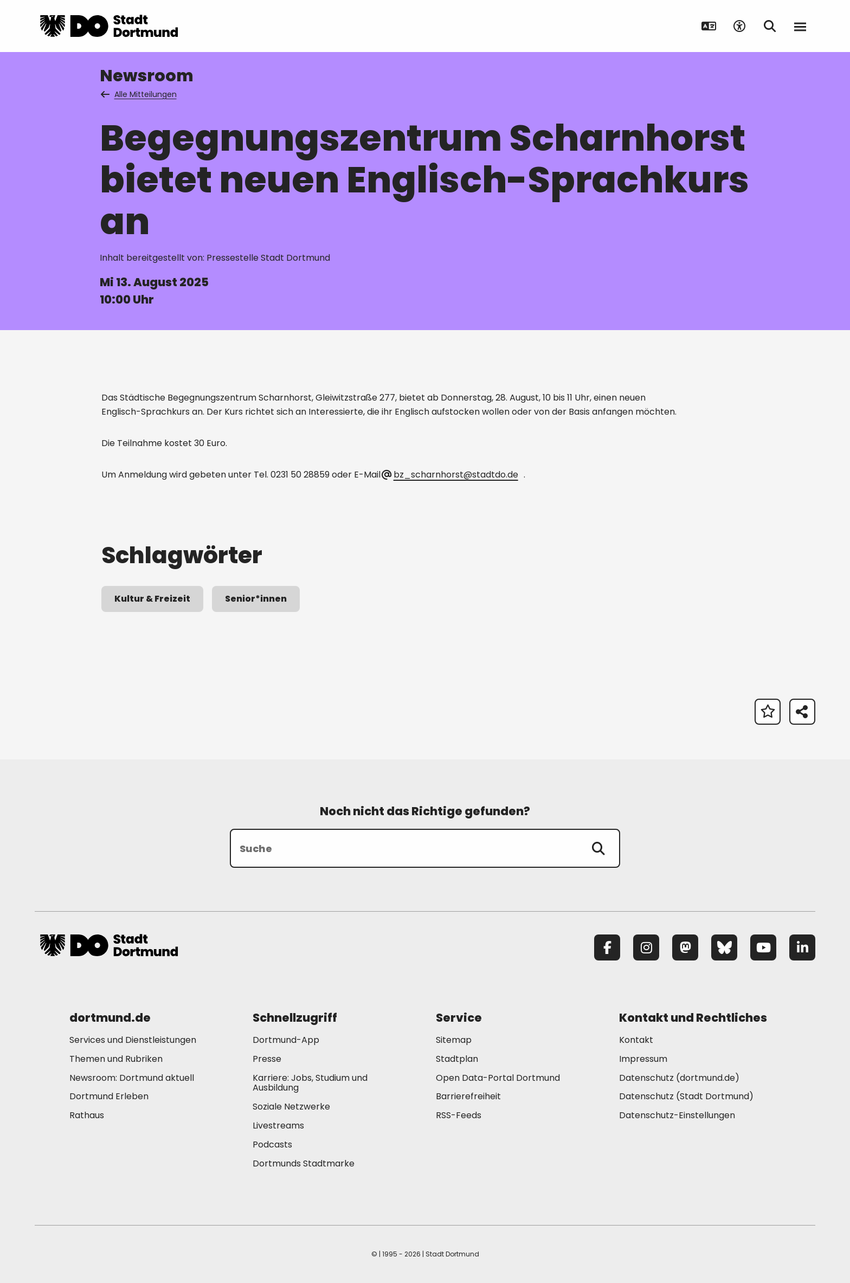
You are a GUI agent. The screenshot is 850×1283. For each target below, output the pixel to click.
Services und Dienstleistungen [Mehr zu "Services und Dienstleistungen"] (132, 1040)
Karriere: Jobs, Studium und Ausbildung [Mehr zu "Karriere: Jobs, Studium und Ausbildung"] (310, 1083)
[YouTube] (763, 947)
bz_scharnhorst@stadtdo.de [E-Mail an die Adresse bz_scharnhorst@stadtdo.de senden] (450, 474)
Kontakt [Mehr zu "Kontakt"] (636, 1040)
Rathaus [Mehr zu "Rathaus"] (86, 1115)
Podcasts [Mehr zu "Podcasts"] (272, 1144)
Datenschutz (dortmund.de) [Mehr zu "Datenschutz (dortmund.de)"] (679, 1078)
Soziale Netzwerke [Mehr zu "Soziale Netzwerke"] (291, 1106)
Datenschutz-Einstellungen (677, 1116)
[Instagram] (646, 947)
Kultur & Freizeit (152, 598)
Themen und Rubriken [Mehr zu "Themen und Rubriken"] (116, 1059)
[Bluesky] (724, 947)
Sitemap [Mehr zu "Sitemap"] (454, 1040)
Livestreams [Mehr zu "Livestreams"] (278, 1125)
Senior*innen (256, 598)
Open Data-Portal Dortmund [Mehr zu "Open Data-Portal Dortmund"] (498, 1078)
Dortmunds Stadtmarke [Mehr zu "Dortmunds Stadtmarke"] (304, 1163)
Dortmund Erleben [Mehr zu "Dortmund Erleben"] (109, 1096)
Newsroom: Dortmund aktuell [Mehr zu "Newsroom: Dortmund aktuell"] (131, 1078)
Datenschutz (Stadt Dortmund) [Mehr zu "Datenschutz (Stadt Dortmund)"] (686, 1096)
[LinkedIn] (802, 947)
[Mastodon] (685, 947)
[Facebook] (607, 947)
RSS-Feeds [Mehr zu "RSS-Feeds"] (458, 1115)
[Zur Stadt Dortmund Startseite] (109, 26)
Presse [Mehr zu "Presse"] (267, 1059)
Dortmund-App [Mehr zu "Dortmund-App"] (286, 1040)
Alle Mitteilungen (139, 94)
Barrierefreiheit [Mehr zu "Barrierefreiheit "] (468, 1096)
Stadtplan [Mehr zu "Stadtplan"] (457, 1059)
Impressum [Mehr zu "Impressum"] (643, 1059)
